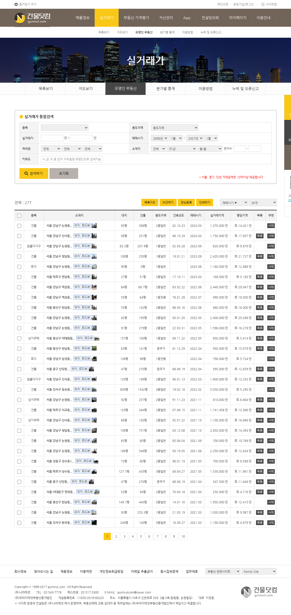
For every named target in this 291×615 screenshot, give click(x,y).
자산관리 (166, 17)
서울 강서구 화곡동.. (59, 522)
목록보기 (103, 32)
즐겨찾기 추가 (27, 4)
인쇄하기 (204, 202)
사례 (271, 225)
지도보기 (122, 32)
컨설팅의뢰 (210, 17)
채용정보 (66, 571)
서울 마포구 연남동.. (59, 277)
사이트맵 (271, 4)
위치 (77, 225)
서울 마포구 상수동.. (59, 471)
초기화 (64, 173)
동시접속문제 (169, 571)
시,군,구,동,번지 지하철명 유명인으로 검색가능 (71, 159)
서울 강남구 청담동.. (59, 256)
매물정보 (83, 17)
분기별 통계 (167, 32)
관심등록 (186, 202)
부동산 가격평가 (136, 17)
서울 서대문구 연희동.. (60, 492)
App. (187, 17)
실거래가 (107, 17)
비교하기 (168, 202)
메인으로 (222, 4)
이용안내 (264, 17)
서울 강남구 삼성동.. (59, 358)
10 (183, 536)
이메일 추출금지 (142, 571)
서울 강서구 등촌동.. (59, 389)
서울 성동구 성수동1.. (60, 461)
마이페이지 (238, 17)
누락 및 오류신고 (211, 32)
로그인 (250, 4)
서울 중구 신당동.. (57, 369)
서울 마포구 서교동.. (59, 410)
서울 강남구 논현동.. (59, 225)
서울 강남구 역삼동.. (59, 287)
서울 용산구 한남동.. (59, 307)
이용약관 (86, 571)
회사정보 (20, 571)
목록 (260, 236)
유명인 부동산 (144, 32)
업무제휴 (192, 571)
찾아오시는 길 (43, 571)
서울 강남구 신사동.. (59, 236)
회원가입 (238, 4)
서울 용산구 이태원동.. (60, 338)
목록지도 (149, 202)
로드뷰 (86, 225)
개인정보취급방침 (111, 571)
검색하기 (36, 173)
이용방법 (187, 32)
